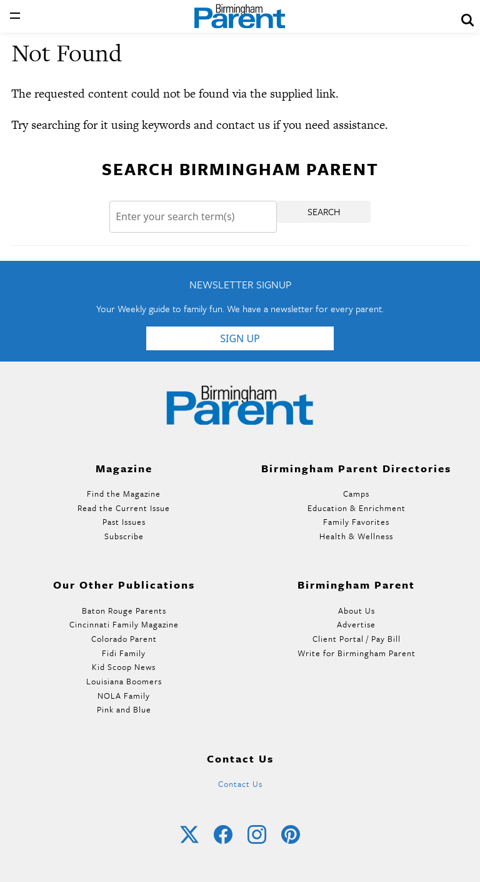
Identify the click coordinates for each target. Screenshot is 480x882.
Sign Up (240, 338)
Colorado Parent (124, 638)
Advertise (356, 624)
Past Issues (124, 521)
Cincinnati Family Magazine (124, 624)
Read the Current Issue (124, 508)
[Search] (193, 217)
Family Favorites (356, 521)
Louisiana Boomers (124, 681)
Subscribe (124, 536)
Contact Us (240, 784)
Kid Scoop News (124, 667)
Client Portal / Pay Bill (356, 638)
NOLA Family (124, 695)
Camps (356, 493)
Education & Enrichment (357, 508)
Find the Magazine (124, 493)
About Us (356, 610)
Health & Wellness (356, 536)
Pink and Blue (124, 709)
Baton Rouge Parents (124, 610)
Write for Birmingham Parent (357, 653)
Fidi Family (124, 653)
